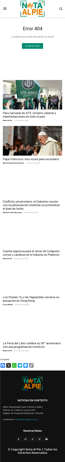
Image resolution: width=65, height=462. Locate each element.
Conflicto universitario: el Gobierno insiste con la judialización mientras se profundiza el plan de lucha (31, 205)
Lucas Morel (8, 304)
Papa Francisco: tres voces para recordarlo (31, 159)
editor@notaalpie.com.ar (26, 419)
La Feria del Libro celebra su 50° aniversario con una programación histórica (32, 345)
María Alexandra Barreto (13, 163)
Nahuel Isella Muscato (12, 212)
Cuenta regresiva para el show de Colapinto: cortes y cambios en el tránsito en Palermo (31, 253)
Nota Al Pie (7, 120)
